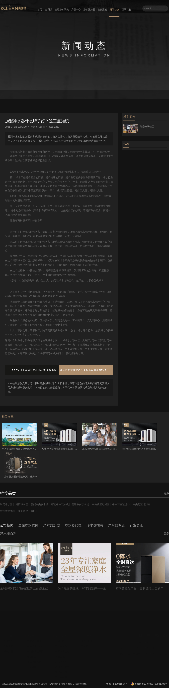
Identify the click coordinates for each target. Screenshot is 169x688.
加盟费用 (136, 646)
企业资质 (136, 641)
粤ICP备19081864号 (116, 684)
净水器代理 (61, 670)
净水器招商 (61, 676)
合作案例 (102, 9)
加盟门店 (149, 641)
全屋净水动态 (62, 650)
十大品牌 (162, 646)
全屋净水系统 (62, 9)
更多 (166, 493)
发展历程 (8, 645)
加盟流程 (123, 646)
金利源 (48, 9)
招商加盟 (8, 650)
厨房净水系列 (34, 660)
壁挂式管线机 (8, 511)
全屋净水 (162, 641)
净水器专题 (61, 645)
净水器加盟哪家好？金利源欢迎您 (79, 370)
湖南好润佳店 (147, 126)
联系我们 (126, 9)
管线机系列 (33, 655)
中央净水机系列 (35, 645)
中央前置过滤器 (106, 504)
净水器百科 (61, 660)
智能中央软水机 (41, 504)
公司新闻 (60, 639)
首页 (39, 9)
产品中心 (76, 9)
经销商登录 (86, 639)
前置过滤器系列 (35, 639)
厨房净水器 (6, 504)
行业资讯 (60, 655)
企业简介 (8, 639)
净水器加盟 (89, 9)
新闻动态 (114, 9)
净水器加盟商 (38, 126)
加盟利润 (149, 646)
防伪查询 (85, 645)
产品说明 (32, 665)
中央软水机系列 (35, 650)
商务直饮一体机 (28, 511)
